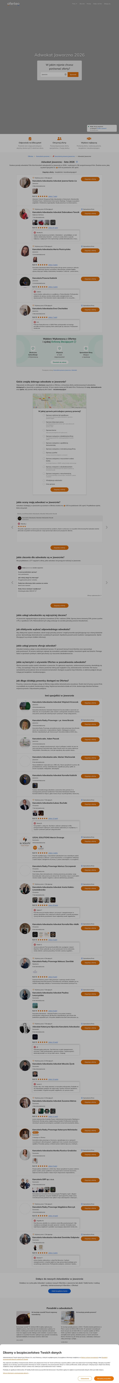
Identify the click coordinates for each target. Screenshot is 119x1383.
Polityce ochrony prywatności (89, 1357)
